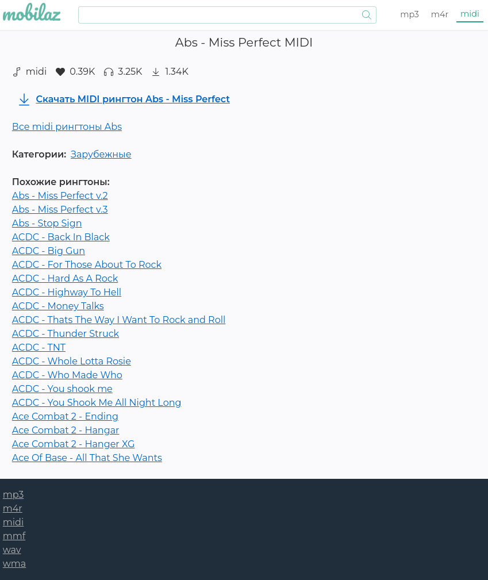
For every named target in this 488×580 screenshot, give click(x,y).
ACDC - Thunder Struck (65, 333)
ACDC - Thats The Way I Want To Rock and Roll (119, 319)
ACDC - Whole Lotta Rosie (71, 361)
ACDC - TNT (39, 347)
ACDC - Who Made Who (67, 375)
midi (469, 14)
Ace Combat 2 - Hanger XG (73, 444)
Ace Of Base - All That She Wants (87, 457)
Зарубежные (101, 154)
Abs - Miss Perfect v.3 (60, 209)
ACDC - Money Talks (58, 306)
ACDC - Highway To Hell (66, 292)
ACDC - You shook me (62, 388)
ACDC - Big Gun (48, 250)
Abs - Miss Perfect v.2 (60, 195)
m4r (440, 14)
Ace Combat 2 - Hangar (66, 430)
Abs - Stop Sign (47, 223)
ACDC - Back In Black (61, 237)
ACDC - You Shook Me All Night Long (97, 402)
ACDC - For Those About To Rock (87, 264)
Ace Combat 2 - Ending (65, 416)
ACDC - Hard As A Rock (65, 278)
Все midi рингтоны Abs (67, 126)
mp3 (409, 14)
